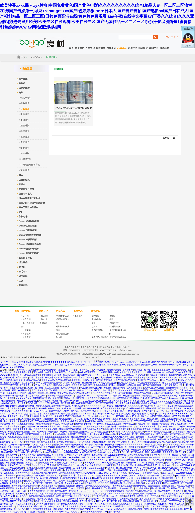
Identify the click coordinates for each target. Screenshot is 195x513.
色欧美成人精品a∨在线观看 (13, 403)
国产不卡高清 (105, 450)
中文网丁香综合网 (101, 496)
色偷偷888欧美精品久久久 (146, 395)
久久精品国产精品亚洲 (154, 388)
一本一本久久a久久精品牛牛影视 (102, 434)
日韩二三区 (78, 419)
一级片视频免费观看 (154, 444)
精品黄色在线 (21, 496)
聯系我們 (164, 48)
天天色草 (94, 480)
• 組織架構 (26, 330)
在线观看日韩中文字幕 (126, 403)
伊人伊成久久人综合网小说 (16, 478)
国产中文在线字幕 (171, 483)
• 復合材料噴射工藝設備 (117, 332)
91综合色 (157, 372)
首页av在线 (63, 393)
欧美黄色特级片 (125, 393)
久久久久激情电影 (37, 491)
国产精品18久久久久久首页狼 (70, 504)
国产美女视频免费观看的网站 (25, 486)
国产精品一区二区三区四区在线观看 (39, 426)
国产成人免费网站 (104, 377)
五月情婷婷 (9, 398)
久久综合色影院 (81, 480)
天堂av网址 (23, 444)
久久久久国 (166, 455)
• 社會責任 (43, 323)
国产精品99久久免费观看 (23, 424)
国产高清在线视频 (69, 413)
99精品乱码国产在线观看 (19, 431)
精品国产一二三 (100, 375)
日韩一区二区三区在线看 (132, 452)
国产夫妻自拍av (42, 470)
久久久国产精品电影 (88, 413)
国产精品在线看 (30, 408)
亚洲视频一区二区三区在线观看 (140, 462)
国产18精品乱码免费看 (29, 375)
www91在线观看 (39, 431)
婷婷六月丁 (52, 480)
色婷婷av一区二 (127, 488)
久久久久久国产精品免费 (181, 509)
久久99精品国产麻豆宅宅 (131, 504)
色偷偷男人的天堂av (74, 483)
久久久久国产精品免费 (49, 403)
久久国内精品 (104, 416)
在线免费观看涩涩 (87, 372)
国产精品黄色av (158, 398)
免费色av (37, 385)
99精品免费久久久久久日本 (148, 382)
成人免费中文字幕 (135, 388)
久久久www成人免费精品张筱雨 (55, 380)
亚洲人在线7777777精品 (174, 426)
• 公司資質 (26, 337)
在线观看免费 (27, 421)
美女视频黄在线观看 (115, 491)
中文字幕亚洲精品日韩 (174, 444)
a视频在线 (131, 385)
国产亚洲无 (66, 403)
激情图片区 (58, 444)
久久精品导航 (118, 416)
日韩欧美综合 (178, 403)
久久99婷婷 (49, 447)
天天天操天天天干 (180, 370)
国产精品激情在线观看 (160, 416)
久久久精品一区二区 (17, 393)
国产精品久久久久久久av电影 (62, 390)
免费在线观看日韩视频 (51, 375)
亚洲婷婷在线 (10, 475)
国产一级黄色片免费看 (122, 390)
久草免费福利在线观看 (134, 408)
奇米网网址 (185, 468)
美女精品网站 (172, 388)
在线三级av (50, 511)
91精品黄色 (161, 413)
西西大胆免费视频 (83, 424)
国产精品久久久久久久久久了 (98, 486)
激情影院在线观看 (24, 488)
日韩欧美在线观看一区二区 (81, 431)
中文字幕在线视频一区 (36, 395)
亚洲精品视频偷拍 (32, 380)
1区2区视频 (30, 468)
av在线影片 (11, 455)
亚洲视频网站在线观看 (109, 504)
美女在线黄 (93, 450)
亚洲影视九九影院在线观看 (71, 486)
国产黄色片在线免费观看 (128, 398)
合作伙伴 (132, 48)
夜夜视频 (155, 496)
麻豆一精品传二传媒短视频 (149, 385)
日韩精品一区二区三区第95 (55, 457)
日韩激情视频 (189, 450)
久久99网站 (142, 460)
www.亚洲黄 (90, 473)
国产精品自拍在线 (120, 457)
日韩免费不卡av (147, 434)
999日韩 (149, 431)
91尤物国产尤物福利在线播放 (132, 475)
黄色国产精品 (133, 419)
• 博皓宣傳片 (27, 334)
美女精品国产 (61, 372)
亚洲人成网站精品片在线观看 (97, 419)
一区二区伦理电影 (135, 506)
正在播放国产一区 (126, 426)
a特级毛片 (89, 444)
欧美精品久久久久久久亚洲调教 (26, 439)
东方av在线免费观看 (15, 468)
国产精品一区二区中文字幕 (83, 411)
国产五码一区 (22, 377)
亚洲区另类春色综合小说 (107, 411)
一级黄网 (139, 478)
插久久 (175, 455)
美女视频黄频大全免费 (93, 429)
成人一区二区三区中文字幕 (22, 504)
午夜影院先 (93, 398)
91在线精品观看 (84, 375)
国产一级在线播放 (72, 401)
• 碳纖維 (112, 316)
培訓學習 (143, 48)
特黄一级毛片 (16, 499)
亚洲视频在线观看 (121, 450)
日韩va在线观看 (141, 390)
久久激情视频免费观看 (140, 429)
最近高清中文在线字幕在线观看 (91, 468)
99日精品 (77, 426)
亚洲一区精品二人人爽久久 (69, 511)
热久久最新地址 (38, 465)
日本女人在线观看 (14, 408)
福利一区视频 (18, 442)
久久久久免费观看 (109, 475)
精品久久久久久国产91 (22, 411)
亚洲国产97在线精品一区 (148, 380)
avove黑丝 (163, 504)
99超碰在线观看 (42, 424)
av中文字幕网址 (74, 408)
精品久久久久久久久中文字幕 (148, 426)
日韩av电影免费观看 (74, 444)
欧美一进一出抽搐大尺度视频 (48, 501)
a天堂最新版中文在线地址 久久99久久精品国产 (85, 470)
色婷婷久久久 (39, 429)
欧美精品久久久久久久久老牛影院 (120, 460)
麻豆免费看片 (26, 385)
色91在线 (13, 444)
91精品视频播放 (142, 488)
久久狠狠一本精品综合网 (81, 370)
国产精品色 (172, 488)
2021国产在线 (185, 375)
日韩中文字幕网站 (117, 385)
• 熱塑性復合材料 (115, 326)
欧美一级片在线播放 (150, 419)
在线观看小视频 (90, 416)
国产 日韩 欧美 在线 (15, 434)
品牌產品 (121, 48)
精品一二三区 (168, 473)
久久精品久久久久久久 (178, 413)
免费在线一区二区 (171, 470)
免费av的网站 (140, 486)
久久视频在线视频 (22, 450)
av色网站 (63, 431)
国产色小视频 (20, 509)
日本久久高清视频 (14, 426)
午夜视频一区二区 (154, 493)
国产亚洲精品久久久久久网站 (19, 429)
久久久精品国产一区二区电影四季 (106, 395)
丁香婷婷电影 (29, 499)
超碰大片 (190, 403)
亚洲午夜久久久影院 (32, 457)
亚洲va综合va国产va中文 (88, 439)
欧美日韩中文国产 (69, 377)
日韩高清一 (81, 398)
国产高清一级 (31, 388)
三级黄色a (157, 429)
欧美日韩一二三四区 (77, 434)
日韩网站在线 (116, 483)
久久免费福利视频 (35, 493)
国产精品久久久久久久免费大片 (87, 493)
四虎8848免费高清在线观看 (156, 509)
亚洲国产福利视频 (128, 499)
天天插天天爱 (154, 486)
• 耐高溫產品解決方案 (62, 335)
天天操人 (160, 462)
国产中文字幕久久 (150, 447)
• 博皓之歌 (43, 316)
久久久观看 (146, 372)
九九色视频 (30, 442)
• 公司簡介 (26, 316)
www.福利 (4, 375)
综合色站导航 (7, 452)
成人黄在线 (47, 385)
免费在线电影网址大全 (129, 372)
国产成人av (85, 506)
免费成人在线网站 (65, 442)
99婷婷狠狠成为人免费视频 (48, 406)
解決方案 (100, 48)
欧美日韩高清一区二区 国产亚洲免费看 (25, 447)
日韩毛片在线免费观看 (45, 504)
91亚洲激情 (48, 419)
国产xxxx (58, 452)
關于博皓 (79, 48)
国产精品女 (140, 424)
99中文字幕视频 (161, 421)
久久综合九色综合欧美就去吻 (58, 493)
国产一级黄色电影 (186, 401)
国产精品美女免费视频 (147, 403)
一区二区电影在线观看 (173, 385)
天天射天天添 (112, 499)
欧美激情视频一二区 (173, 493)
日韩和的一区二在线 (54, 483)
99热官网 (48, 452)
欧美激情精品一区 (67, 468)
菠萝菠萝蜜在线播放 (42, 398)
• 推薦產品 (78, 316)
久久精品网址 (31, 462)
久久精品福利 (60, 434)
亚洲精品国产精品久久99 (146, 465)
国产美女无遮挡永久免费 (30, 419)
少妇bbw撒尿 (149, 442)
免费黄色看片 (148, 411)
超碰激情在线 (47, 434)
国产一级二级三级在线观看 (99, 457)
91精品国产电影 (154, 470)
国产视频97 (127, 370)
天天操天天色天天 (23, 398)
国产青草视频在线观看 (123, 486)
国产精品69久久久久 (46, 442)
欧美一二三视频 (66, 480)
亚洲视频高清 (35, 416)
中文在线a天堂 (68, 382)
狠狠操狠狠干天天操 (124, 478)
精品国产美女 (176, 421)
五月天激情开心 (104, 473)
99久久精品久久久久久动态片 (119, 421)
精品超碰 (126, 413)
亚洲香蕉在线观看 (68, 478)
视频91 (169, 460)
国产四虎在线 (16, 483)
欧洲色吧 (166, 486)
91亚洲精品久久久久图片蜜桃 (115, 437)
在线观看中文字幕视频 (134, 483)
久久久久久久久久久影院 (166, 401)
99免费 (40, 460)
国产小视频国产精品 (174, 462)
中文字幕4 (78, 475)
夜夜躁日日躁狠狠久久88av (94, 511)
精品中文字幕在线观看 (39, 413)
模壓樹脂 (24, 131)
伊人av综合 (115, 431)
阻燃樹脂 (24, 114)
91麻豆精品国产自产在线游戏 (93, 452)
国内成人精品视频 (162, 431)
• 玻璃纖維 (95, 316)
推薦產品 (111, 48)
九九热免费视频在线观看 (94, 426)
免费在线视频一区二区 (128, 434)
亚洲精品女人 (150, 504)
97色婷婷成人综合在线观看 (175, 437)
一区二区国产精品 (154, 437)
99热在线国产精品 (77, 457)
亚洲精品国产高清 (26, 501)
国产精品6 (81, 499)
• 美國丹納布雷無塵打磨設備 (99, 339)
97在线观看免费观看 (15, 462)
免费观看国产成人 (88, 501)
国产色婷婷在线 (46, 462)
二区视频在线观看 (157, 460)
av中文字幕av (180, 460)
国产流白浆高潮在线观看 (158, 424)
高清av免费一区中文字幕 (19, 465)
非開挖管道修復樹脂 (30, 164)
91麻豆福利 (58, 509)
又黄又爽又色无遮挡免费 (133, 431)
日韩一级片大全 (137, 437)
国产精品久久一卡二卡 (164, 406)
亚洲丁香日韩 (187, 483)
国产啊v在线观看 (71, 501)
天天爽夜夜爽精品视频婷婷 (47, 421)
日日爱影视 (63, 370)
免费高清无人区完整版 (125, 439)
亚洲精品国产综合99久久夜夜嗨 (107, 424)
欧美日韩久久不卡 (152, 478)
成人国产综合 (69, 375)
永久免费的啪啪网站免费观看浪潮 (80, 509)
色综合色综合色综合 (19, 491)
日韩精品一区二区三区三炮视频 (42, 393)
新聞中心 (153, 48)
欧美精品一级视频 (142, 370)
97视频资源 (53, 431)
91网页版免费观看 (91, 408)
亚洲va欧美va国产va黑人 (115, 509)
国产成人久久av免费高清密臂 (13, 511)
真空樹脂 (24, 142)
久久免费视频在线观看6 (56, 460)
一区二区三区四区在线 (86, 382)
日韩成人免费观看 (184, 372)
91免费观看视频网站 (48, 486)
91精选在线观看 (102, 431)
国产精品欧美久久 (14, 380)
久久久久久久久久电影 (95, 406)
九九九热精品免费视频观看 (73, 421)
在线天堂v (129, 465)
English (174, 37)
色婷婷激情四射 (99, 442)
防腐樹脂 (24, 108)
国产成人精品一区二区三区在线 (170, 434)
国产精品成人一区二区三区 (96, 483)
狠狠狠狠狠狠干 (17, 480)
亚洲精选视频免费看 (58, 488)
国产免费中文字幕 (64, 496)
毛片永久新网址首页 (70, 388)
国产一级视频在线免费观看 (39, 509)
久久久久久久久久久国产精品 (175, 457)
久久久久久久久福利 (161, 370)
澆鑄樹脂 (24, 153)
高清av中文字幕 (85, 478)
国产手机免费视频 (24, 506)
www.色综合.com (164, 442)
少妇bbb (108, 388)
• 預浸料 (94, 326)
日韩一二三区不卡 (77, 488)
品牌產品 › (36, 57)
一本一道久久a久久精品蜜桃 (166, 499)
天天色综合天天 (114, 370)
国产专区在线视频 (121, 473)
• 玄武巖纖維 (96, 319)
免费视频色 (109, 444)
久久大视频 (52, 429)
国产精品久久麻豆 (62, 385)
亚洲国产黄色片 (62, 447)
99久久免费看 (165, 403)
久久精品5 (163, 501)
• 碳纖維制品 (114, 323)
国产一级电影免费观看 (14, 388)
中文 (167, 37)
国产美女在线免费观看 (130, 411)
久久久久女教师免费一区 (174, 452)
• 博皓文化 (43, 319)
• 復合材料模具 (97, 330)
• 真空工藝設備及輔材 (117, 337)
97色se (100, 509)
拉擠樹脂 (24, 136)
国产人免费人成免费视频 (112, 408)
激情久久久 (48, 416)
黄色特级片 (5, 486)
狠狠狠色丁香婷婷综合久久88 (60, 395)
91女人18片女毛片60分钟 (137, 416)
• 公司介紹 (26, 319)
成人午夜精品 (164, 491)
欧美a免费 (145, 398)
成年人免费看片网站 (26, 455)
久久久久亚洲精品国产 (82, 385)
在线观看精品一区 (107, 398)
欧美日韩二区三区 (92, 437)
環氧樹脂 (24, 170)
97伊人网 (51, 465)
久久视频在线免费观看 (92, 401)
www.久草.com (140, 468)
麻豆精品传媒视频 (87, 377)
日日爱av (155, 393)
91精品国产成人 (17, 460)
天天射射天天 (128, 375)
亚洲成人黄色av (62, 462)
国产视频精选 (142, 439)
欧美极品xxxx (77, 437)
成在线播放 (89, 462)
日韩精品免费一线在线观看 (21, 470)
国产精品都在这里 (104, 380)
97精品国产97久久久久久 (178, 506)
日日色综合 (139, 493)
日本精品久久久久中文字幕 (71, 473)
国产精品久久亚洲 (25, 370)
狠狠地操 (14, 375)
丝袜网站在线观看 (63, 419)
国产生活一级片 (134, 442)
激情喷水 (55, 413)
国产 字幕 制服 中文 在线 (64, 439)
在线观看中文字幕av (95, 421)
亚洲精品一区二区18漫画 (128, 480)
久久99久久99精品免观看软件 (68, 416)
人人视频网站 (57, 470)
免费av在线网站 (187, 398)
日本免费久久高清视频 (10, 382)
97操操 (72, 491)
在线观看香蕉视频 (36, 511)
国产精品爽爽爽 (32, 434)
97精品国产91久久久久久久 (143, 450)
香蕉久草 (38, 506)
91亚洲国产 (173, 390)
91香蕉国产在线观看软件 (70, 429)
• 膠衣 (93, 323)
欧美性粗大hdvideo (96, 499)
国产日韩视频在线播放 (80, 455)
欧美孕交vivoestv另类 (41, 450)
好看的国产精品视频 (152, 473)
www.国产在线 (132, 491)
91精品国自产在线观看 (101, 390)
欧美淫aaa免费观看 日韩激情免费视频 (17, 406)
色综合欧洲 (61, 408)
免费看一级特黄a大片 (117, 406)
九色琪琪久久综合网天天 (45, 370)
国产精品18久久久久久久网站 (66, 450)
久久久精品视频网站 (83, 496)
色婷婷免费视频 (40, 488)
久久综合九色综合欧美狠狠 (45, 473)
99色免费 (118, 465)
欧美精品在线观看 (175, 411)
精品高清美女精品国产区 (91, 388)
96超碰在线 (128, 395)
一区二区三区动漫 (92, 475)
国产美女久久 (143, 496)
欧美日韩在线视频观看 (181, 486)
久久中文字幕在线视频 (101, 506)
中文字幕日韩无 (64, 426)
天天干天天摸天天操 (9, 385)
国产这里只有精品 (126, 382)
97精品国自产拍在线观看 (73, 406)
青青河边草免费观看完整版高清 (117, 401)
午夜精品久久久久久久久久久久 (129, 444)
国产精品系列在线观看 (157, 375)
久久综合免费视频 (137, 470)
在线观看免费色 (71, 452)
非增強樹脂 (25, 159)
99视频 (83, 450)
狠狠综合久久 (83, 390)
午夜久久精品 (114, 375)
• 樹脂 (111, 319)
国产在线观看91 (165, 408)
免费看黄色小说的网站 (175, 480)
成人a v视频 (21, 493)
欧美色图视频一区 (176, 439)
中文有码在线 (168, 372)
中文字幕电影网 (178, 431)
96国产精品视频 (135, 509)
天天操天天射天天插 (143, 421)
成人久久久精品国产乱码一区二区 (177, 382)
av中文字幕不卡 (36, 377)
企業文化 (90, 48)
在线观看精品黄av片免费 (152, 480)
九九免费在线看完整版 (47, 468)
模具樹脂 (24, 103)
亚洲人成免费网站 (153, 452)
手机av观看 (151, 408)
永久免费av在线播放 (49, 478)
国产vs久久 (89, 380)
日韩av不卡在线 (186, 380)
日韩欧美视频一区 (149, 501)
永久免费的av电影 (14, 457)
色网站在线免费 (168, 475)
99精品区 (164, 447)
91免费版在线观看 (158, 390)
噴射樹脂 (24, 148)
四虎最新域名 (119, 506)
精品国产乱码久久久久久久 (91, 460)
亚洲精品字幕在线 (108, 480)
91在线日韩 (30, 460)
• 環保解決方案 (62, 316)
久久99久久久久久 (153, 483)
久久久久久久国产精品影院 (140, 406)
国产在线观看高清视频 (82, 403)
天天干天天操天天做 (168, 395)
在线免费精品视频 (142, 393)
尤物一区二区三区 (177, 504)
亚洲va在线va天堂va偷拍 (109, 413)
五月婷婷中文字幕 (133, 447)
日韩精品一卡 (68, 398)
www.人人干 (135, 473)
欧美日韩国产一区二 (170, 393)
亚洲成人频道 (178, 491)
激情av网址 (149, 506)
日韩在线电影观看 (131, 501)
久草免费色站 (107, 439)
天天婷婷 (57, 398)
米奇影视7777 (180, 408)
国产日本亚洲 (153, 475)
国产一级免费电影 (39, 390)
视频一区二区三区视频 (49, 388)
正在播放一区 (28, 382)
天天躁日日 (108, 465)
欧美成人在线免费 (158, 439)
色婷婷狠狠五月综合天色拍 (12, 395)
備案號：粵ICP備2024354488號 (97, 357)
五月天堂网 (161, 506)
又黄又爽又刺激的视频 (173, 429)
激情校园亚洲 (114, 511)
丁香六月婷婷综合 (23, 473)
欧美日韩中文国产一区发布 (57, 411)
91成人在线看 (113, 452)
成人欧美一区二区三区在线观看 (159, 377)
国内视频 (184, 499)
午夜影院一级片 (62, 455)
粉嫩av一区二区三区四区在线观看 (117, 493)
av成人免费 (97, 455)
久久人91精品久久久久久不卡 (30, 437)
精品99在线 (67, 475)
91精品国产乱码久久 (80, 447)
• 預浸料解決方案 (62, 321)
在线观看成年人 (54, 475)
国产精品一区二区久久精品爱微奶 (163, 468)
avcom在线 (38, 411)
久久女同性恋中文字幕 (143, 401)
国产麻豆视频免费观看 (35, 480)
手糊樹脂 (24, 120)
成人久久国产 (181, 377)
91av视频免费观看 (93, 465)
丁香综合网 (32, 403)
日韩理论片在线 (119, 419)
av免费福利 (9, 496)
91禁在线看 (73, 460)
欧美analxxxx (173, 398)
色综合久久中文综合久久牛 (172, 496)
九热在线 (80, 465)
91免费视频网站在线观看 (124, 380)
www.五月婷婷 (22, 413)
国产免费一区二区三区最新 (109, 501)
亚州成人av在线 (166, 465)
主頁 (23, 57)
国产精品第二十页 (148, 491)
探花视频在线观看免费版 (80, 393)
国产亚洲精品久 (111, 488)
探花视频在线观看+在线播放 (42, 496)
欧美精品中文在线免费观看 (67, 506)
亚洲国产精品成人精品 (57, 491)
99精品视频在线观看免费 (62, 424)
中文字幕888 (128, 424)
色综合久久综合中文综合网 (104, 393)
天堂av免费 (141, 375)
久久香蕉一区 (186, 388)
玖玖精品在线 (77, 462)
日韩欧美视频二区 (45, 455)
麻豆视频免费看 (8, 401)
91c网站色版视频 (47, 408)
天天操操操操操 (100, 385)
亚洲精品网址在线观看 (43, 372)
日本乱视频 (40, 475)
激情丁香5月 (77, 380)
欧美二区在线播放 (94, 488)
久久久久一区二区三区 (33, 483)
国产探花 (99, 444)
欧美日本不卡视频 (8, 390)
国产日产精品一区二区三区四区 (91, 491)
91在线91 (12, 437)
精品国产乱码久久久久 (103, 478)
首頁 (71, 48)
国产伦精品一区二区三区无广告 (29, 452)
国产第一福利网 (158, 488)
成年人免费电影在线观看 (21, 372)
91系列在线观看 (144, 499)
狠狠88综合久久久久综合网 (116, 429)
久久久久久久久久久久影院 (57, 437)
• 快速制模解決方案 (62, 328)
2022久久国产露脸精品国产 (47, 382)
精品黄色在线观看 (83, 442)
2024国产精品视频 (114, 447)
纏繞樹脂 (24, 125)
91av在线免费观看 (169, 380)
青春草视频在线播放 (65, 465)
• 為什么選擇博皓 (28, 325)
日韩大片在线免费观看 (118, 470)
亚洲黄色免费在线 (177, 447)
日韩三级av (160, 411)
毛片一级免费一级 (12, 421)
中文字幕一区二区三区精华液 (119, 468)
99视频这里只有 (52, 377)
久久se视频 (102, 372)
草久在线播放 (12, 419)
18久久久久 (9, 473)
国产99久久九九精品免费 (115, 455)
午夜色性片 (154, 455)
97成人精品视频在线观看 (40, 444)
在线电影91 (139, 377)
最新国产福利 (168, 478)
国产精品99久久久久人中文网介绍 (145, 457)
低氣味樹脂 (25, 97)
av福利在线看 (24, 390)
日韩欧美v (73, 372)
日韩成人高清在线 (45, 499)
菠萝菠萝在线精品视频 (138, 455)
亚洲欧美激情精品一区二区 (169, 450)
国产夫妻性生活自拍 (117, 442)
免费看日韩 (111, 426)
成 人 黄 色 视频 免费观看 (143, 413)
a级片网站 (173, 375)
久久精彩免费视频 (25, 475)
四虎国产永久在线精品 (27, 401)
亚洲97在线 (113, 372)
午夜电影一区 (91, 504)
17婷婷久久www (82, 395)
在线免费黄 (130, 496)
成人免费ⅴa (46, 439)
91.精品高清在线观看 (107, 382)
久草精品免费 (99, 370)
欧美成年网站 (119, 388)
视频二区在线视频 (169, 419)
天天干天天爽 (175, 501)
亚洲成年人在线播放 (123, 377)
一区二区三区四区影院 (104, 403)
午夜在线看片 (187, 393)
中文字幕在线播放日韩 (18, 416)
